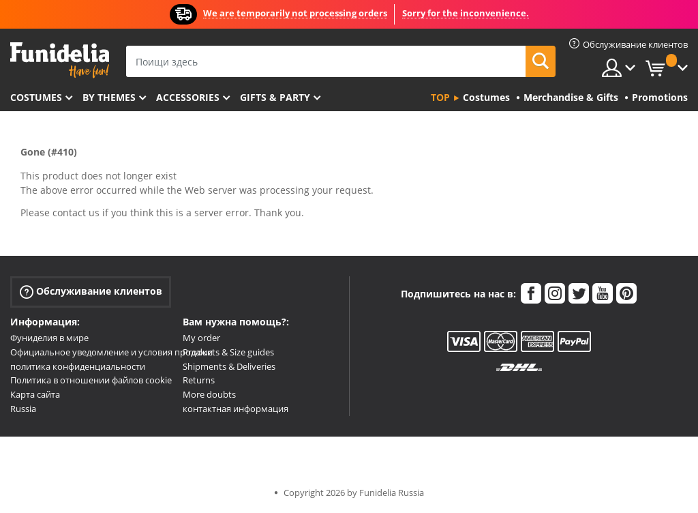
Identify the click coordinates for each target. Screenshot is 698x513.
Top (440, 97)
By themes (109, 97)
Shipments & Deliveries (229, 366)
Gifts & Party (275, 97)
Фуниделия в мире (49, 338)
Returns (199, 380)
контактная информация (235, 408)
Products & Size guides (228, 352)
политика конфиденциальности (77, 366)
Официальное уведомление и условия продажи (111, 352)
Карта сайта (35, 394)
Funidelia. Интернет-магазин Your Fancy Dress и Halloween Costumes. (59, 60)
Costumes (36, 97)
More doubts (209, 394)
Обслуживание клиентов (91, 291)
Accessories (187, 97)
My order (201, 338)
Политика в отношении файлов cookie (91, 380)
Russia (23, 408)
